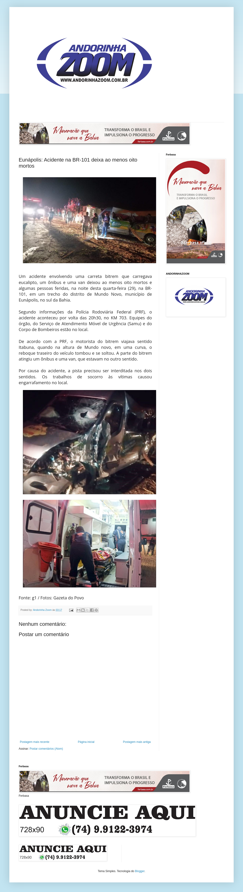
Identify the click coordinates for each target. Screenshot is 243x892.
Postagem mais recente (34, 742)
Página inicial (86, 742)
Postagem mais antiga (137, 742)
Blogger (140, 871)
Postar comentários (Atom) (46, 748)
